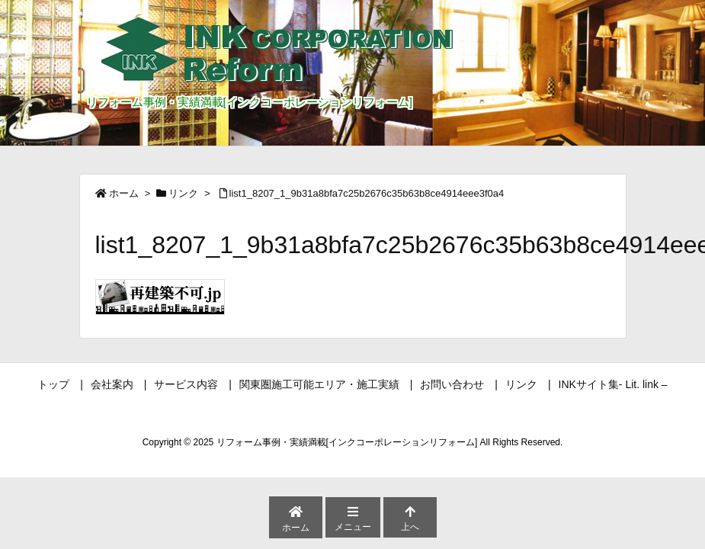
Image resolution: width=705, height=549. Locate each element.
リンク (183, 193)
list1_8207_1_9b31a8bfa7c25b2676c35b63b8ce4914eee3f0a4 (367, 193)
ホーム (124, 193)
